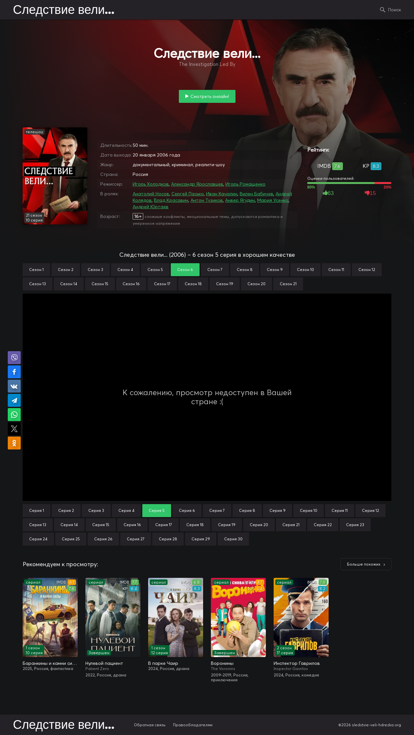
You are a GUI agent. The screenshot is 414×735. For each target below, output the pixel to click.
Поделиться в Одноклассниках (14, 443)
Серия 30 (233, 538)
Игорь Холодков (151, 184)
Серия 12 (370, 510)
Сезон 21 (288, 283)
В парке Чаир (163, 663)
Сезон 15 (100, 283)
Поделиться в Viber (14, 357)
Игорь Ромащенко (245, 184)
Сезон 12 (366, 269)
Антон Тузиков (207, 200)
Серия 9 (277, 510)
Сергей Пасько (187, 194)
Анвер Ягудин (240, 200)
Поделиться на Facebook (14, 371)
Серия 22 (323, 524)
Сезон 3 (95, 269)
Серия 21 (291, 524)
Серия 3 (96, 510)
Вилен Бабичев (256, 194)
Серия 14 (69, 524)
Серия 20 (259, 524)
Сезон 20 (256, 283)
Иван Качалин (221, 194)
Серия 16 (132, 524)
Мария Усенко (273, 200)
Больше (363, 564)
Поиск (394, 10)
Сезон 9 (275, 269)
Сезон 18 (193, 283)
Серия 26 (103, 538)
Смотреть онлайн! (210, 96)
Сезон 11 (336, 269)
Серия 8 (247, 510)
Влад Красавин (171, 200)
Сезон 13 (37, 283)
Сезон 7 (215, 269)
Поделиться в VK (14, 386)
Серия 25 (71, 538)
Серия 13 (37, 524)
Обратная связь (150, 724)
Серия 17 (163, 524)
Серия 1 (36, 510)
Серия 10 (308, 510)
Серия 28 (168, 538)
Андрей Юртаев (151, 207)
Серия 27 (136, 538)
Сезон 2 (65, 269)
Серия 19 (226, 524)
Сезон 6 (185, 269)
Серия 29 (200, 538)
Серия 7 (217, 510)
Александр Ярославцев (197, 184)
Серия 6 (187, 510)
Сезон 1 (36, 269)
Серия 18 (195, 524)
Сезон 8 (245, 269)
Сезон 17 (162, 283)
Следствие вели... (63, 10)
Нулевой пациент (104, 663)
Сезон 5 (155, 269)
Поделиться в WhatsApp (14, 414)
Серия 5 (157, 510)
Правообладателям (192, 724)
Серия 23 (355, 524)
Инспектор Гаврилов (297, 663)
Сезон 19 (224, 283)
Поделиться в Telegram (14, 400)
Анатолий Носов (151, 194)
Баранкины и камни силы (50, 663)
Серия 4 (126, 510)
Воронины (222, 663)
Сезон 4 (125, 269)
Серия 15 (100, 524)
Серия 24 (38, 538)
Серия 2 (66, 510)
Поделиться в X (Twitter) (14, 428)
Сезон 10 (305, 269)
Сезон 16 (131, 283)
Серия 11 (340, 510)
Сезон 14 (68, 283)
